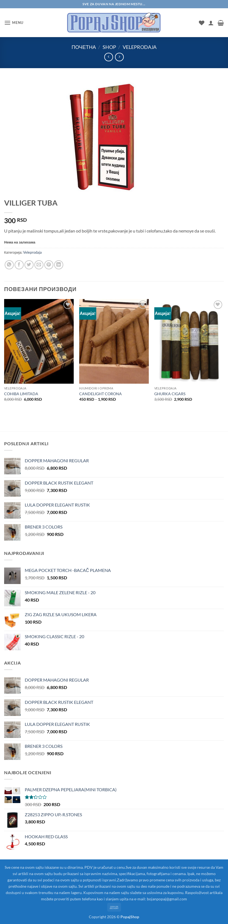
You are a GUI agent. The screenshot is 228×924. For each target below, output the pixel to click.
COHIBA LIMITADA (21, 393)
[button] (13, 22)
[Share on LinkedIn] (58, 264)
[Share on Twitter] (29, 264)
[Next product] (108, 57)
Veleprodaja (139, 47)
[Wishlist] (201, 23)
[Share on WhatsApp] (9, 264)
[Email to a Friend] (38, 264)
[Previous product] (119, 57)
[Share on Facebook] (19, 264)
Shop (109, 47)
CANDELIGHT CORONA (100, 393)
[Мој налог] (211, 23)
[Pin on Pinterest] (48, 264)
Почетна (84, 47)
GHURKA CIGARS (169, 393)
